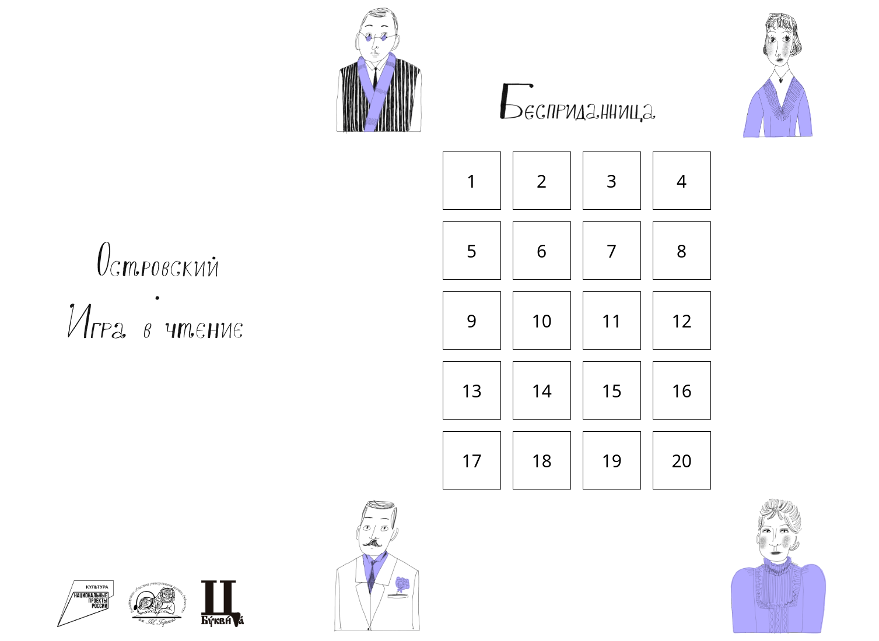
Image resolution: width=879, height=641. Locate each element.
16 (682, 391)
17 (472, 461)
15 (612, 391)
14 (542, 391)
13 (472, 391)
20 (682, 461)
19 (612, 461)
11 (612, 321)
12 (682, 321)
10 (542, 321)
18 (542, 461)
